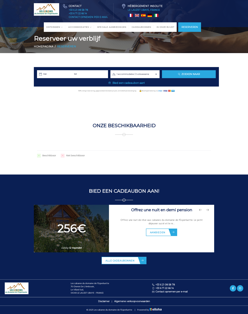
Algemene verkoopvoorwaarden (132, 301)
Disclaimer (104, 301)
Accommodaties (80, 27)
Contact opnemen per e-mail (88, 17)
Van (45, 74)
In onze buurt (165, 27)
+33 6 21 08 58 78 (78, 10)
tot (75, 74)
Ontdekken (54, 27)
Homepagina (43, 46)
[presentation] (200, 210)
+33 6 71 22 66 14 (78, 13)
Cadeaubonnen (141, 27)
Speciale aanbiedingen (111, 27)
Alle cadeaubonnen (124, 260)
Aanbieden (162, 232)
